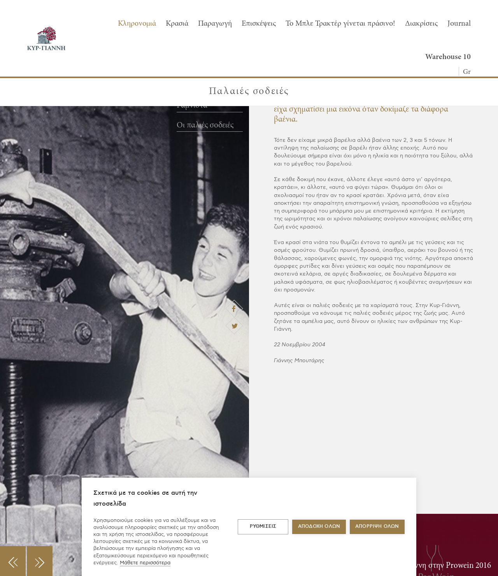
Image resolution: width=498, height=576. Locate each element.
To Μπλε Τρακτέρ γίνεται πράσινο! (340, 24)
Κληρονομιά (137, 24)
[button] (13, 561)
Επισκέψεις (259, 24)
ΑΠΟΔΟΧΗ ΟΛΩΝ (319, 526)
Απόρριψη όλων (377, 526)
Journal (459, 24)
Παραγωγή (215, 24)
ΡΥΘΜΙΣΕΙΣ (263, 526)
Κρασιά (177, 24)
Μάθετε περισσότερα (145, 563)
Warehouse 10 (448, 57)
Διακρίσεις (421, 24)
